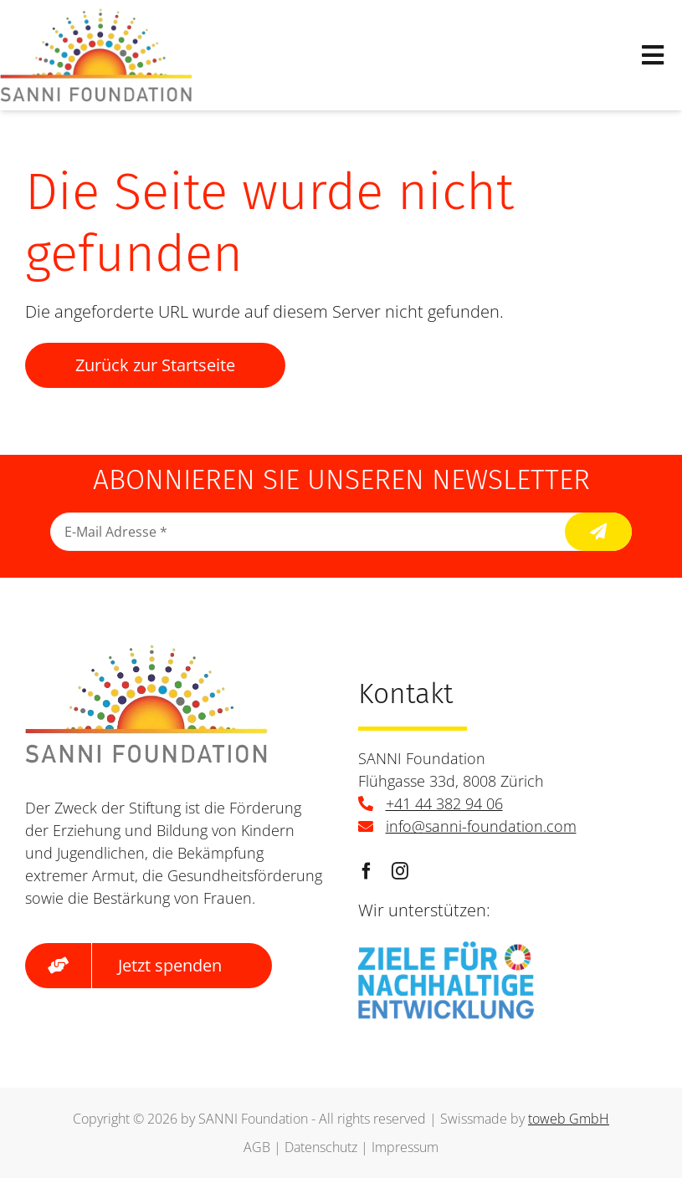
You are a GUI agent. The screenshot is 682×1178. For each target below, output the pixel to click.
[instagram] (400, 871)
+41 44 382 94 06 (444, 803)
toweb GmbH (568, 1118)
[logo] (96, 16)
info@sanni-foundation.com (481, 826)
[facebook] (366, 871)
